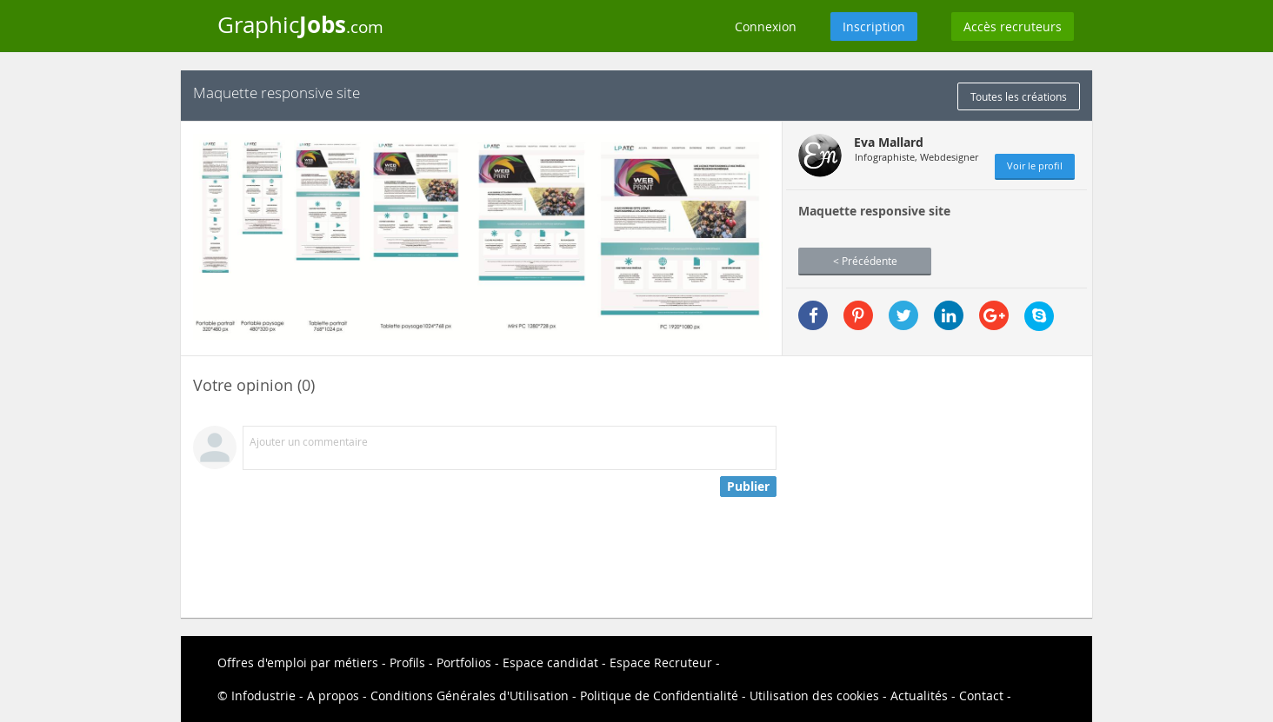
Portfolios (464, 662)
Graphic (300, 24)
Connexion (765, 26)
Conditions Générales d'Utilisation (469, 695)
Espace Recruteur (661, 662)
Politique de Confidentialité (659, 695)
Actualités (919, 695)
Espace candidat (550, 662)
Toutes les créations (1018, 96)
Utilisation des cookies (814, 695)
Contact (981, 695)
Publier (748, 486)
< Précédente (865, 261)
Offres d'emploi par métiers (297, 662)
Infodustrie (263, 695)
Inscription (874, 26)
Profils (407, 662)
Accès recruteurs (1012, 26)
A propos (333, 695)
